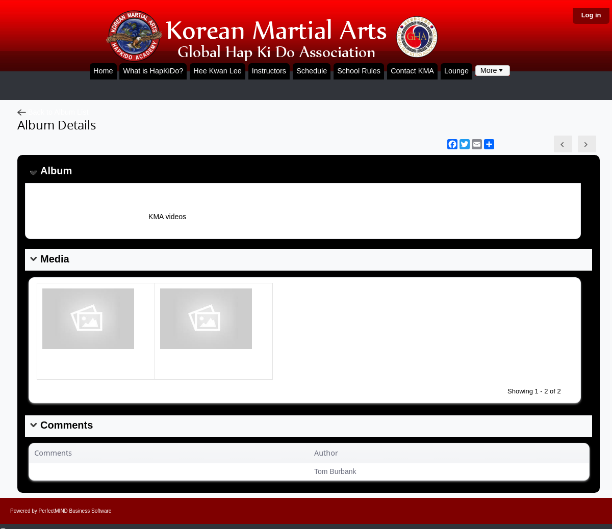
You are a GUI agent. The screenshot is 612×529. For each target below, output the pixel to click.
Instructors (269, 71)
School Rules (358, 71)
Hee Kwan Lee (217, 71)
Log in (591, 15)
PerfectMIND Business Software (75, 511)
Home (103, 71)
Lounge (456, 71)
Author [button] (326, 453)
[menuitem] (492, 70)
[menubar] (492, 70)
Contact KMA (412, 71)
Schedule (311, 71)
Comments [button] (53, 453)
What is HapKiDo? (153, 71)
